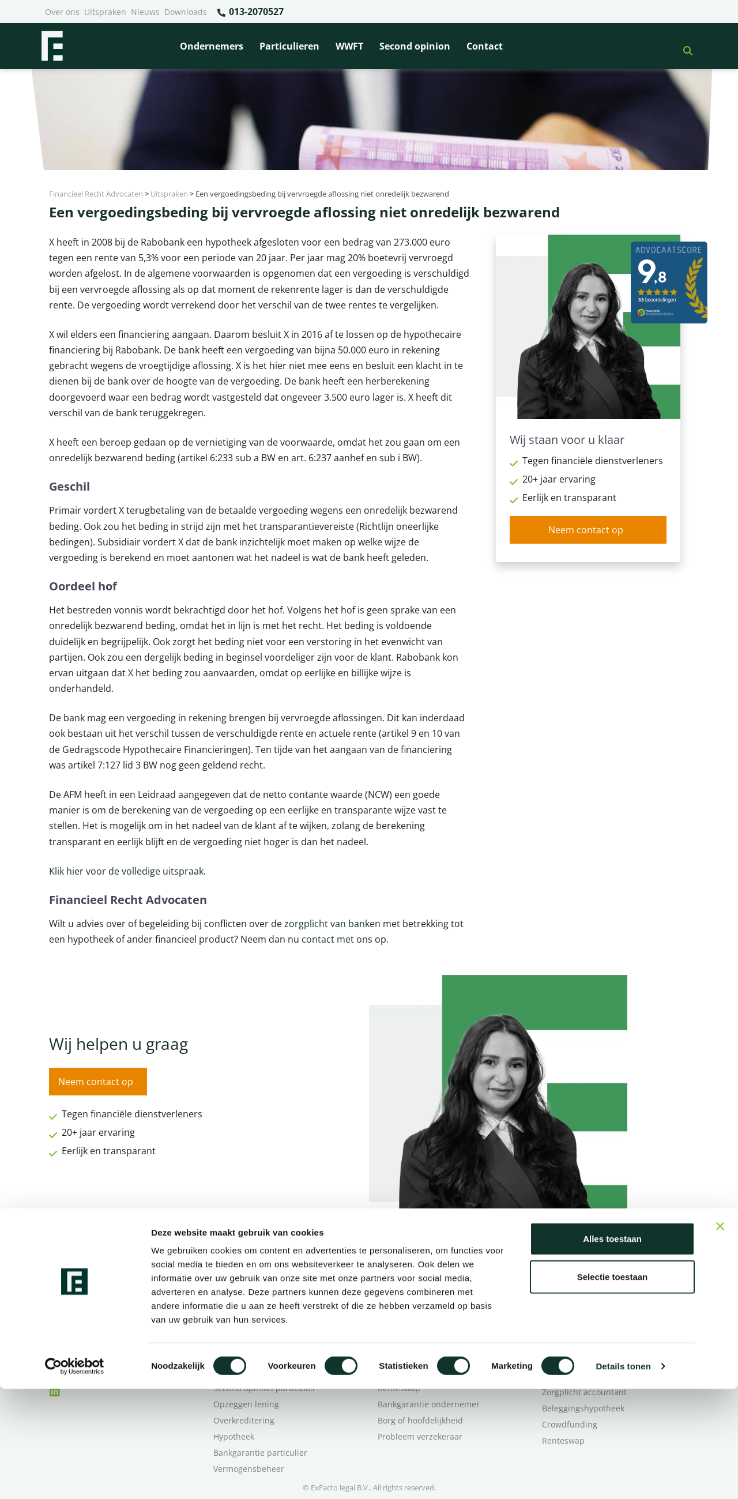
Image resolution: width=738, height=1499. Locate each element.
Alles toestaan (612, 1349)
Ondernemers (211, 46)
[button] (683, 46)
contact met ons (338, 939)
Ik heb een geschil (577, 1275)
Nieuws (145, 11)
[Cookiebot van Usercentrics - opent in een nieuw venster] (74, 1476)
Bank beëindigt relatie (256, 1275)
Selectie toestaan (612, 1387)
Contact (484, 46)
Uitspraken (105, 11)
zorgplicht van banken (332, 923)
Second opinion (414, 46)
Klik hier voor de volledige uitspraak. (127, 871)
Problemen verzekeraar (258, 1307)
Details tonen (623, 1476)
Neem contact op (585, 529)
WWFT (349, 46)
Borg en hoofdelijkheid (257, 1291)
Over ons (62, 11)
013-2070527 (250, 12)
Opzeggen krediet (412, 1307)
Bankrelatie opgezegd (419, 1275)
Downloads (185, 11)
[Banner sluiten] (720, 1336)
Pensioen (395, 1291)
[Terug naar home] (51, 46)
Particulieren (289, 46)
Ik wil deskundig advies (586, 1291)
